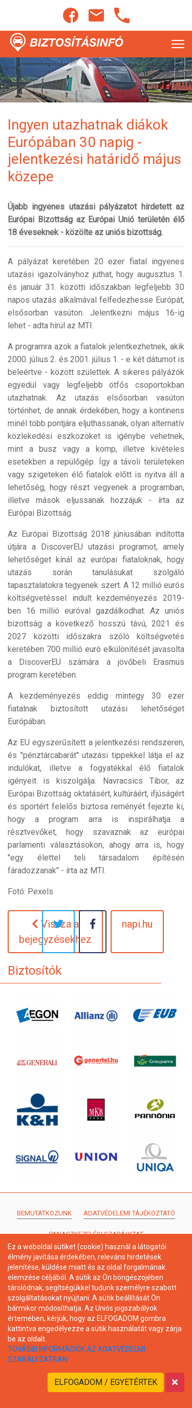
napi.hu (137, 924)
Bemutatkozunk (44, 1213)
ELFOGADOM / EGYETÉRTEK (105, 1382)
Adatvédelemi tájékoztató (129, 1213)
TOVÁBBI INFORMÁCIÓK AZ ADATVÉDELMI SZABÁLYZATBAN (76, 1354)
